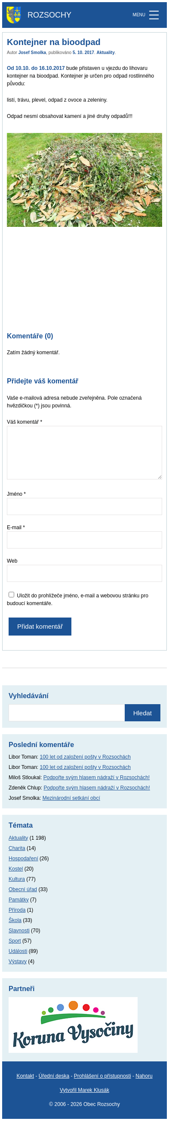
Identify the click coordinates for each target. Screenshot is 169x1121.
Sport (15, 941)
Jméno (16, 494)
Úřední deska (54, 1076)
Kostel (16, 869)
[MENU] (154, 15)
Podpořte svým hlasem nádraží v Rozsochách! (96, 777)
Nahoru (143, 1076)
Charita (17, 848)
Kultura (17, 879)
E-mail (16, 527)
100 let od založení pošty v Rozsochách (85, 757)
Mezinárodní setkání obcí (71, 798)
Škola (15, 920)
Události (18, 951)
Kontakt (25, 1076)
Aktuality (106, 52)
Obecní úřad (23, 889)
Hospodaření (23, 859)
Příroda (17, 910)
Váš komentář (24, 422)
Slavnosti (19, 931)
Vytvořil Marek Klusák (84, 1090)
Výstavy (18, 961)
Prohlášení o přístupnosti (102, 1076)
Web (12, 561)
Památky (19, 900)
